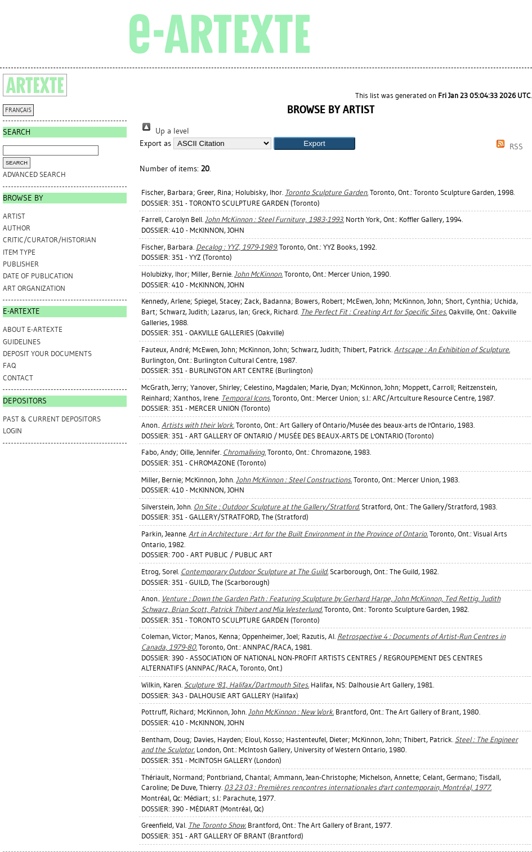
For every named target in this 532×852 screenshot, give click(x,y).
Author (16, 228)
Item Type (19, 252)
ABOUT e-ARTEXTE (32, 329)
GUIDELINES (22, 342)
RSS (508, 147)
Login (12, 431)
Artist (14, 216)
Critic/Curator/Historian (49, 240)
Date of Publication (38, 276)
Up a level (164, 131)
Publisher (21, 264)
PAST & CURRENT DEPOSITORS (52, 419)
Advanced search (34, 174)
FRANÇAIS (18, 110)
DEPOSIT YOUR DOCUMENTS (47, 353)
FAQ (9, 365)
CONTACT (18, 378)
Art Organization (34, 288)
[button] (314, 143)
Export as (155, 143)
